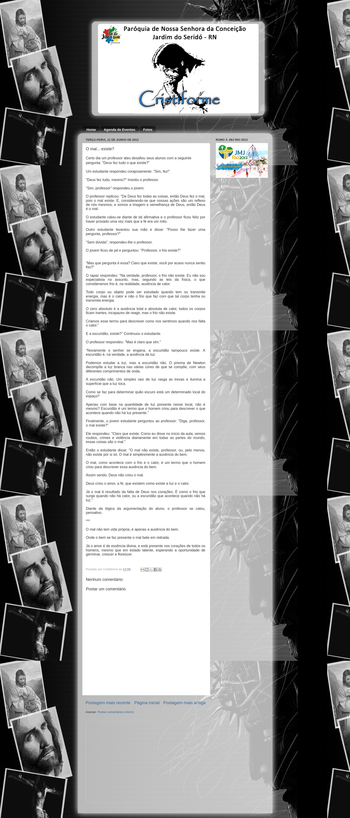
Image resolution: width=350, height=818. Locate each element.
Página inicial (147, 702)
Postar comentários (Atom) (116, 712)
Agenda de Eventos (119, 129)
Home (91, 129)
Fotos (147, 129)
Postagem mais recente (108, 702)
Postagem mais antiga (184, 702)
